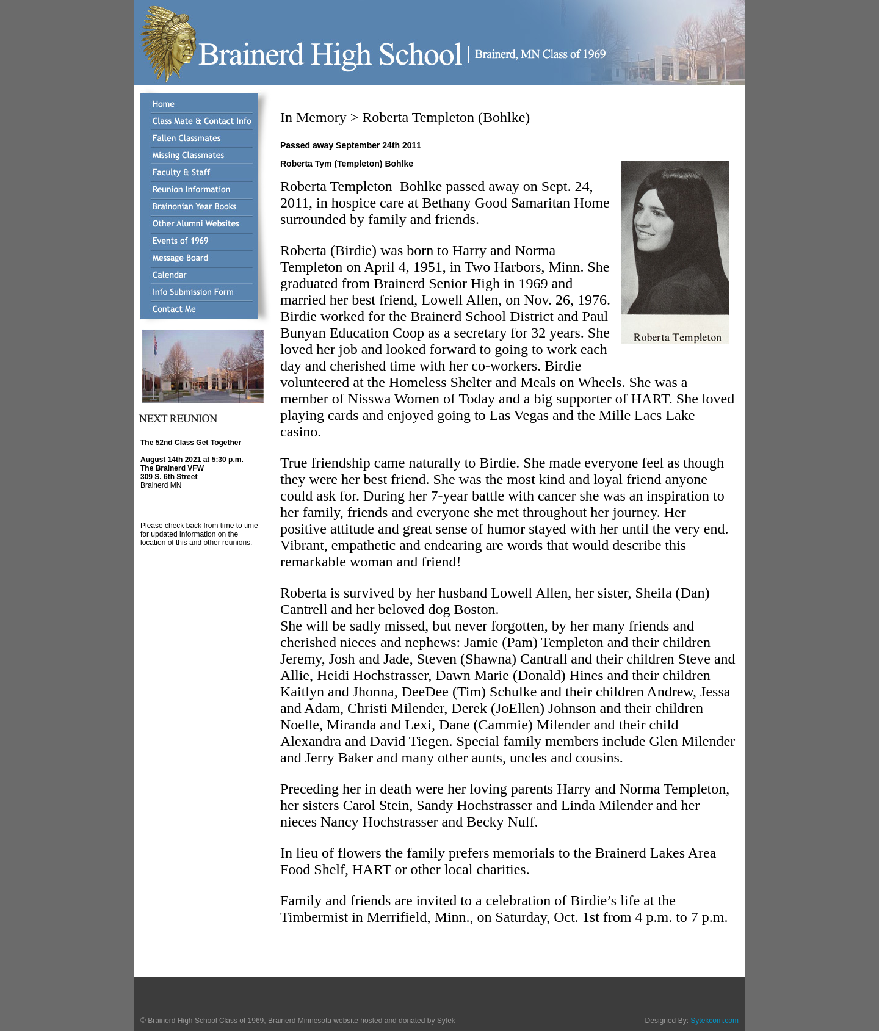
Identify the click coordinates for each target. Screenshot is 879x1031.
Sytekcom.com (714, 1020)
